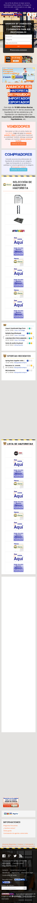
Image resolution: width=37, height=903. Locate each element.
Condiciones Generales (27, 846)
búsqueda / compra (19, 167)
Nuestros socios (13, 846)
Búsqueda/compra (20, 362)
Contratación (29, 844)
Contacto (5, 870)
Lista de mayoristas (20, 444)
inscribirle (9, 133)
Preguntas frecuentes (10, 825)
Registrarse (15, 873)
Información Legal (27, 873)
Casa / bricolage (19, 330)
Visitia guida (7, 831)
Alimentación (18, 345)
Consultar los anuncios (18, 170)
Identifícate (6, 873)
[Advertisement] (18, 395)
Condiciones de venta (9, 875)
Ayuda (4, 846)
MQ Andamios (10, 370)
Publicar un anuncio (18, 144)
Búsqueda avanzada (18, 50)
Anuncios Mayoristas (9, 844)
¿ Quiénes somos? (9, 828)
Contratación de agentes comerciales (15, 833)
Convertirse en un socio (18, 870)
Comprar (20, 844)
